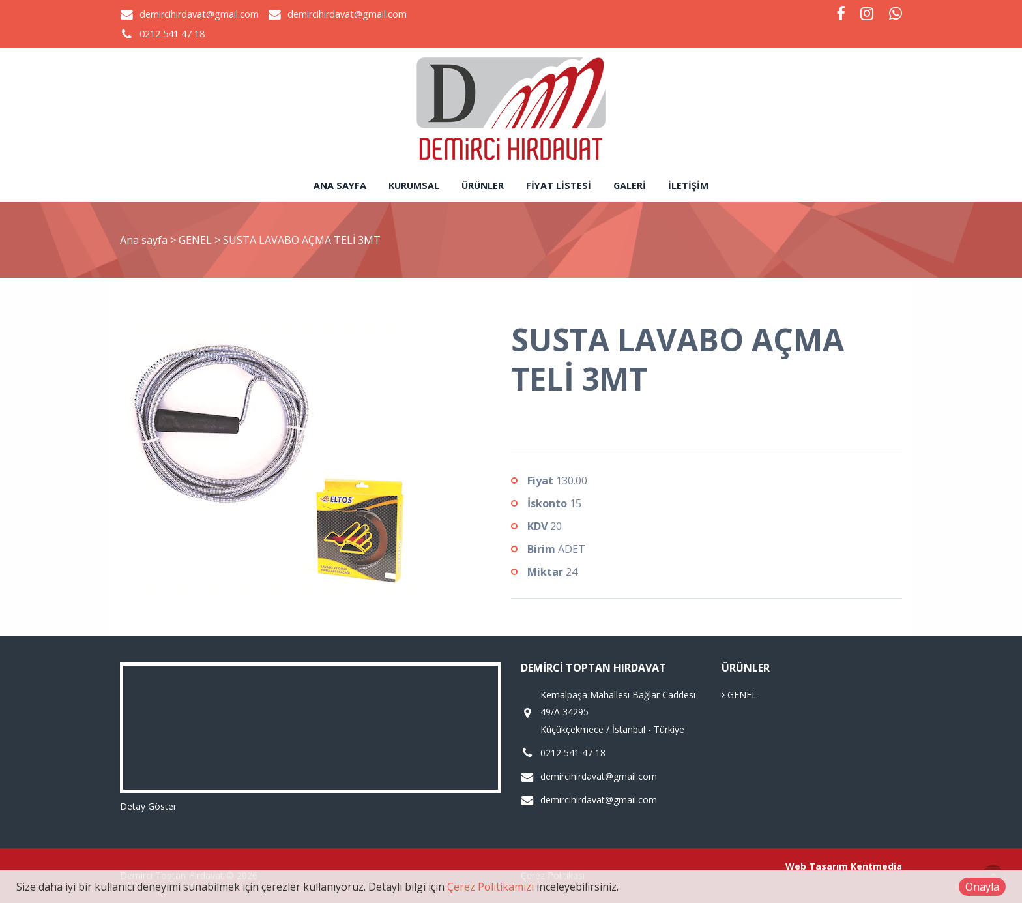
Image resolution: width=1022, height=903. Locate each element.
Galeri (629, 185)
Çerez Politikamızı (490, 887)
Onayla (982, 887)
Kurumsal (413, 185)
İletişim (688, 185)
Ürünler (482, 185)
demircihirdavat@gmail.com (199, 14)
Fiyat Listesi (558, 185)
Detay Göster (148, 806)
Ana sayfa (340, 185)
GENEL (196, 240)
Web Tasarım (816, 866)
